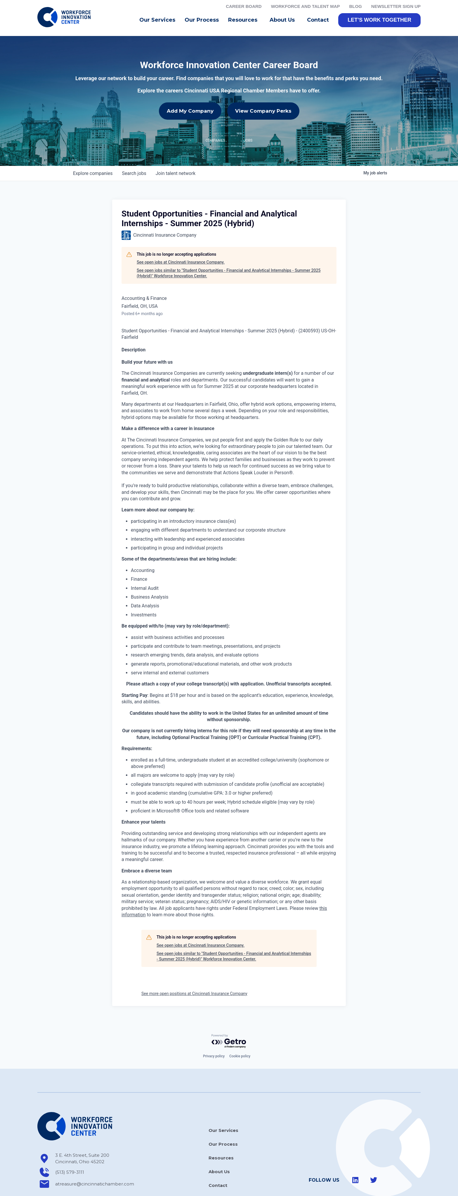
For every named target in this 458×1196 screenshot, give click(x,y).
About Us (284, 22)
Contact (318, 21)
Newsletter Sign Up (396, 6)
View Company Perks (263, 113)
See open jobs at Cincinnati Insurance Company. (181, 264)
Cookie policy (239, 1058)
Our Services (157, 21)
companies (92, 175)
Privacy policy (214, 1058)
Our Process (202, 21)
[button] (379, 22)
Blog (355, 6)
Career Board (244, 6)
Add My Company (190, 113)
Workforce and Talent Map (305, 6)
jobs (134, 175)
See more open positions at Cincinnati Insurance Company (194, 995)
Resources (244, 22)
